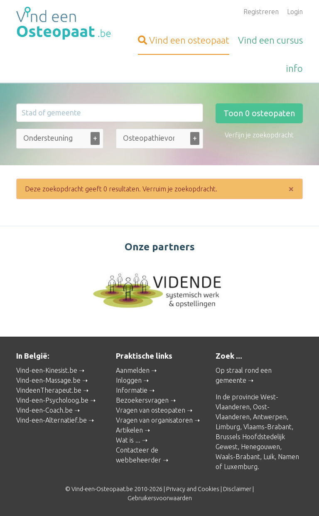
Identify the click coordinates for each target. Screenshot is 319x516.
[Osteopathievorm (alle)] (149, 138)
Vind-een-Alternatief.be (51, 420)
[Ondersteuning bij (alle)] (49, 138)
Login (295, 11)
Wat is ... (128, 440)
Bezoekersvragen (142, 400)
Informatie (131, 390)
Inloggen (129, 380)
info (294, 68)
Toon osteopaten (259, 113)
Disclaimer (237, 489)
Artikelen (129, 430)
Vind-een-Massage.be (48, 380)
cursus (270, 40)
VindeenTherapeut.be (48, 390)
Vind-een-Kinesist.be (46, 370)
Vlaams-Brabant (267, 426)
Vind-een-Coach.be (44, 410)
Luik (269, 456)
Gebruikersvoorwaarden (160, 498)
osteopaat (183, 40)
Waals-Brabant (238, 456)
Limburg (228, 426)
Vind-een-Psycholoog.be (52, 400)
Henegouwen (260, 446)
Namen (288, 456)
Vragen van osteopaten (150, 410)
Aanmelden (133, 370)
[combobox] (59, 140)
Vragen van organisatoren (154, 420)
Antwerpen (270, 417)
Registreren (261, 11)
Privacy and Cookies (192, 489)
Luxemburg (241, 466)
